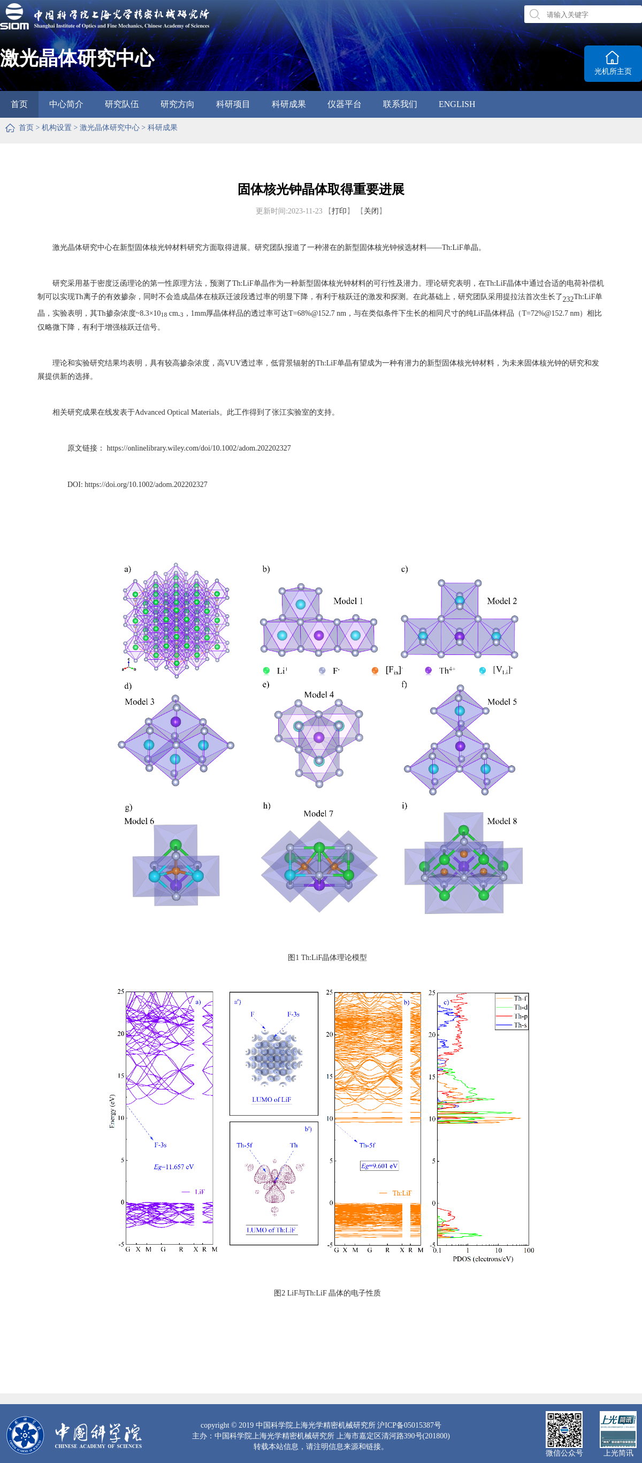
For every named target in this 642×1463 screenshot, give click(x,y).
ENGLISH (457, 104)
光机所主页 (613, 71)
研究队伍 (122, 104)
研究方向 (177, 104)
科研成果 (289, 104)
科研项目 (233, 104)
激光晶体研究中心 (110, 128)
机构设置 (57, 128)
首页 (19, 104)
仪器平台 (344, 104)
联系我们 (400, 104)
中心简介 (66, 104)
